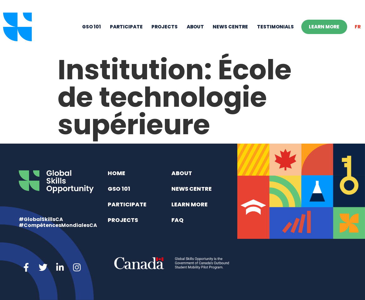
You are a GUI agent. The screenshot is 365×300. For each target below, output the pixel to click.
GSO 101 (91, 26)
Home (116, 173)
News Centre (230, 26)
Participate (126, 26)
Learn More (324, 26)
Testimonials (275, 26)
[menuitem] (357, 27)
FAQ (177, 220)
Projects (164, 26)
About (195, 26)
